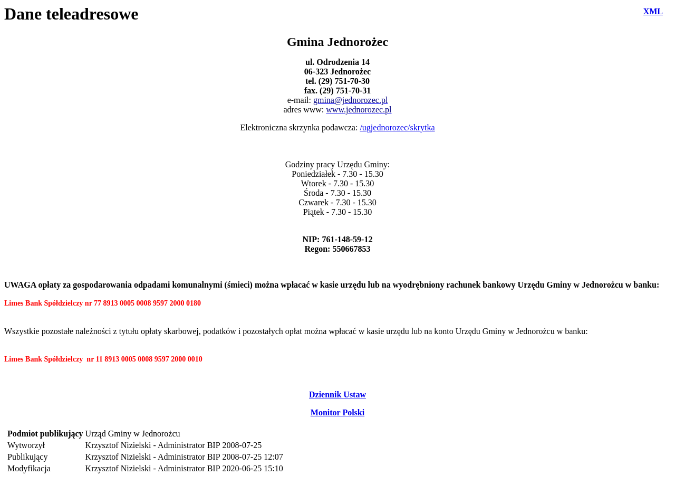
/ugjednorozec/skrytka (397, 127)
